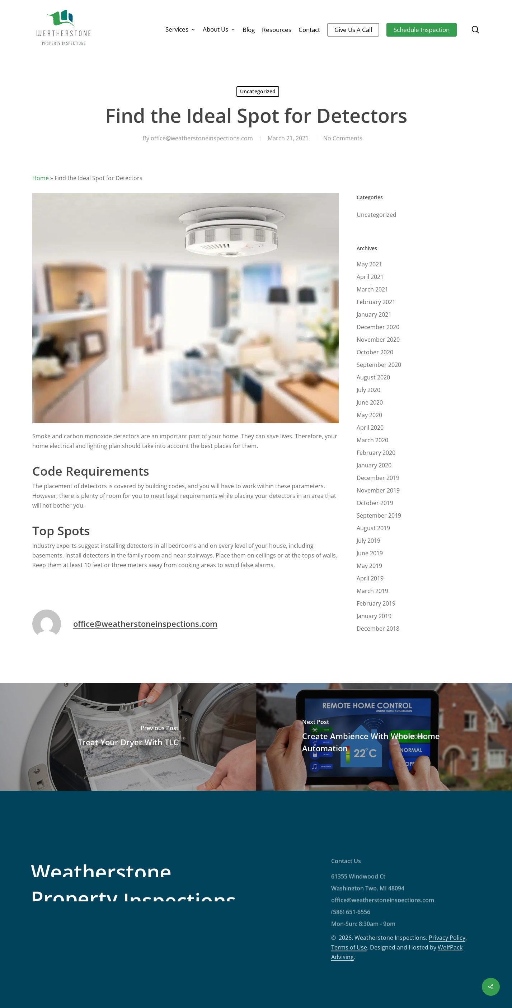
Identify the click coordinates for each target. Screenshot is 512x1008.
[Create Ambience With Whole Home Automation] (384, 737)
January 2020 (374, 465)
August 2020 (373, 377)
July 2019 (368, 541)
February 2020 (376, 453)
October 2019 (375, 503)
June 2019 (370, 553)
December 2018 (378, 629)
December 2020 (378, 327)
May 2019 (369, 566)
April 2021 (370, 277)
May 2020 (369, 415)
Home (40, 178)
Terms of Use (349, 976)
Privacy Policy (447, 966)
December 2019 (378, 478)
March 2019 (372, 591)
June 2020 (370, 402)
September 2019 (379, 515)
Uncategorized (258, 91)
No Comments (342, 138)
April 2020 (370, 427)
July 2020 (368, 390)
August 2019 (373, 528)
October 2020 (375, 352)
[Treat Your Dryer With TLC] (128, 737)
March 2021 (372, 289)
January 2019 (374, 616)
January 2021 (374, 314)
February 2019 (376, 603)
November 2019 (378, 490)
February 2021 (376, 302)
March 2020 (372, 440)
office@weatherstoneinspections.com (202, 138)
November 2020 (378, 340)
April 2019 (370, 578)
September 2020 (379, 365)
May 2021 (369, 264)
